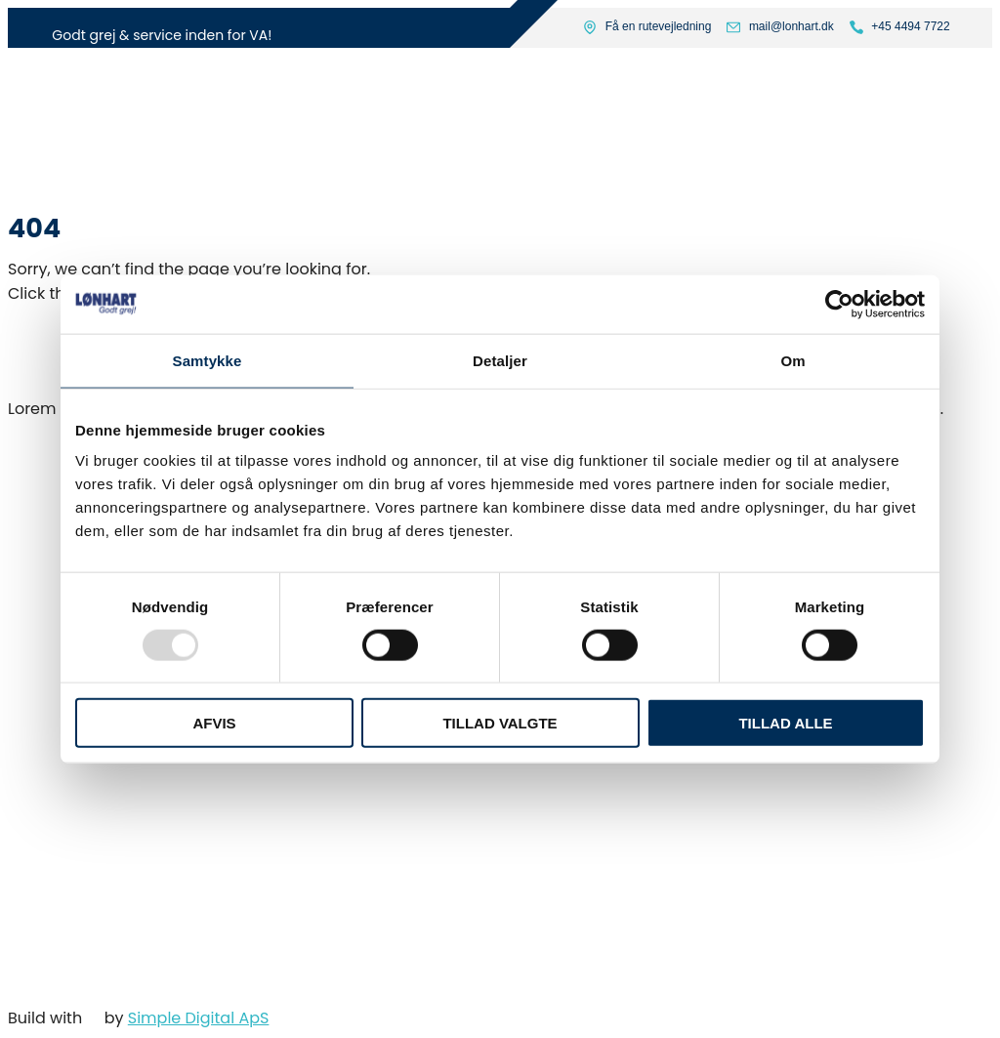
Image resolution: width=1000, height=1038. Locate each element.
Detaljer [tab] (500, 360)
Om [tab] (792, 360)
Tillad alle (785, 723)
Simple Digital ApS (199, 1018)
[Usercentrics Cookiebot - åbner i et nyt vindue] (839, 303)
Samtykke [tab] (207, 360)
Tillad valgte (499, 723)
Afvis (213, 723)
